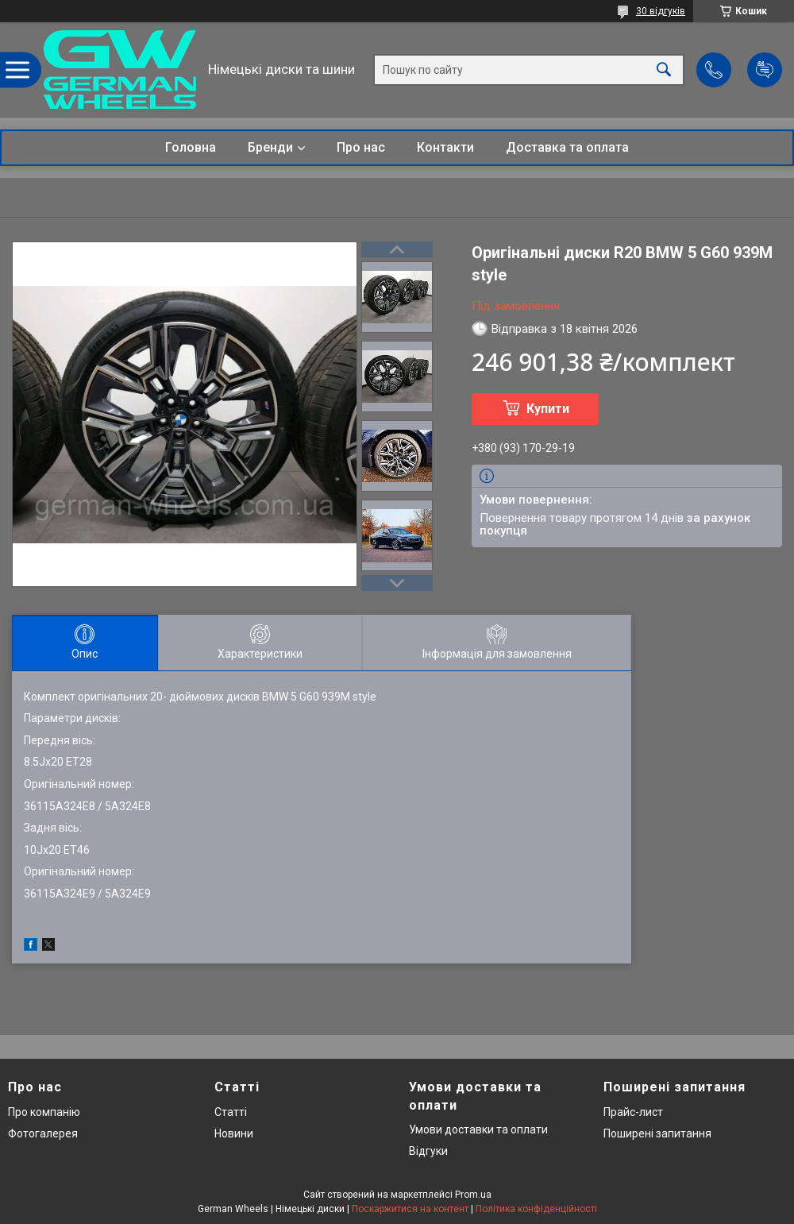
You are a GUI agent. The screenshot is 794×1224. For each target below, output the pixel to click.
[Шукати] (664, 69)
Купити (547, 408)
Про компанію (44, 1112)
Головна (190, 147)
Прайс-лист (633, 1112)
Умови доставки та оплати (478, 1129)
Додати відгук (764, 69)
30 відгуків (660, 11)
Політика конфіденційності (536, 1208)
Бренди (270, 147)
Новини (233, 1133)
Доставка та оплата (567, 147)
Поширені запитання (657, 1133)
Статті (230, 1112)
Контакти (445, 147)
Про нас (361, 147)
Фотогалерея (43, 1133)
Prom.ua (473, 1194)
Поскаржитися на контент (410, 1208)
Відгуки (428, 1151)
